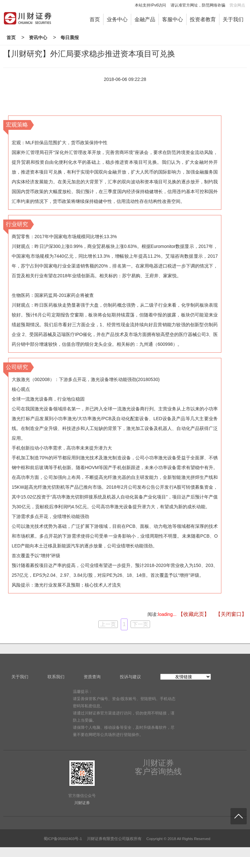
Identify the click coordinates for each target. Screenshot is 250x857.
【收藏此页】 (193, 614)
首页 (95, 19)
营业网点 (237, 5)
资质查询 (92, 676)
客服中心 (172, 19)
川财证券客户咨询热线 (158, 767)
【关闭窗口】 (231, 614)
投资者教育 (203, 19)
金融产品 (144, 19)
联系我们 (56, 676)
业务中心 (117, 19)
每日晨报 (70, 37)
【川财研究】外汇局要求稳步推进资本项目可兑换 (89, 53)
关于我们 (233, 19)
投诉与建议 (130, 676)
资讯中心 (38, 37)
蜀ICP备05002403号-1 (63, 838)
